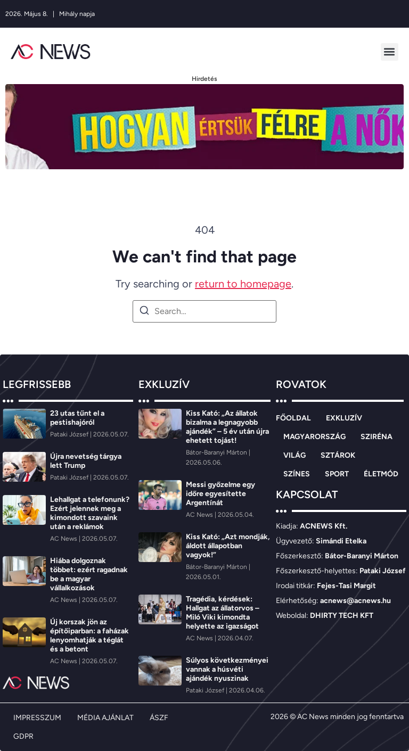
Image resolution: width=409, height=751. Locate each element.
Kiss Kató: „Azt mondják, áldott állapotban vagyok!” (228, 545)
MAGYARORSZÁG (314, 436)
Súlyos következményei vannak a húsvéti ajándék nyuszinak (227, 669)
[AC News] (64, 538)
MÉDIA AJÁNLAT (105, 717)
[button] (389, 52)
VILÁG (294, 455)
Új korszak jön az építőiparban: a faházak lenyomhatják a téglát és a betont (89, 635)
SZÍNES (296, 473)
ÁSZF (159, 717)
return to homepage (243, 283)
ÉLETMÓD (381, 473)
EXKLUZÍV (344, 418)
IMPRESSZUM (37, 717)
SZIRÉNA (376, 436)
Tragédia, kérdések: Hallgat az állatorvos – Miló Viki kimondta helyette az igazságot (222, 613)
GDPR (23, 736)
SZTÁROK (338, 455)
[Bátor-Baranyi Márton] (217, 452)
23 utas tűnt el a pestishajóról (77, 418)
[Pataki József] (70, 434)
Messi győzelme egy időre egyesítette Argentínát (220, 493)
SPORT (337, 473)
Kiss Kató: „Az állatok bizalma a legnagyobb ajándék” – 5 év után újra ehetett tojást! (227, 427)
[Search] (144, 312)
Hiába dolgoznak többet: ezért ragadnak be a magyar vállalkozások (89, 574)
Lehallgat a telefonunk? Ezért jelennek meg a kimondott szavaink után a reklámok (89, 513)
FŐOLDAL (293, 418)
